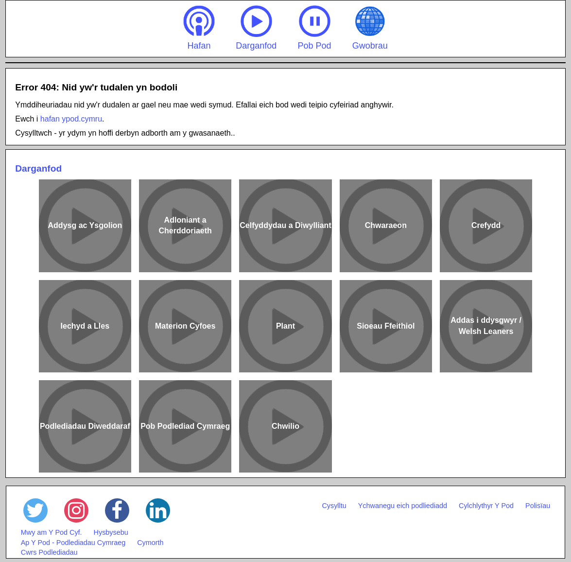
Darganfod (256, 28)
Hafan (199, 28)
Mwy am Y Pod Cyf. (51, 532)
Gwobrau (370, 28)
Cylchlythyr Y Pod (486, 505)
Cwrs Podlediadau (49, 552)
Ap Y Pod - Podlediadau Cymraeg (73, 542)
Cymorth (150, 542)
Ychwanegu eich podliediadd (402, 505)
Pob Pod (314, 28)
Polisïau (537, 505)
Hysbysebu (111, 532)
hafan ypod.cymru (71, 119)
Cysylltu (334, 505)
